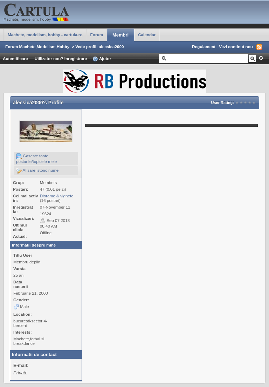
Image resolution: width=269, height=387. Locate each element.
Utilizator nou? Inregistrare (61, 58)
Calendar (147, 34)
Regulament (203, 46)
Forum (96, 34)
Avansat (260, 57)
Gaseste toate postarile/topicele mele (36, 158)
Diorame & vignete (57, 196)
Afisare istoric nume (37, 170)
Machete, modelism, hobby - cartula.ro (45, 34)
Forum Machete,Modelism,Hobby (37, 46)
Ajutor (101, 59)
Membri (120, 35)
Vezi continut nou (236, 46)
